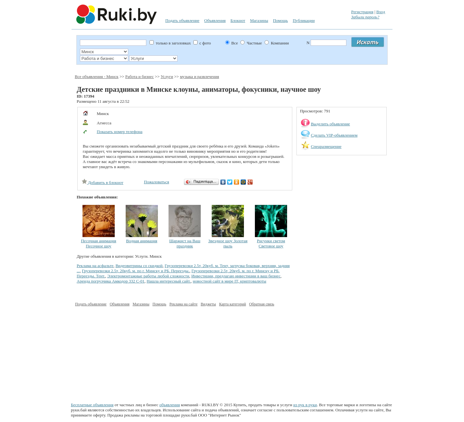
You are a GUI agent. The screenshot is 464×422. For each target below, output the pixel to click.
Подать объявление (182, 20)
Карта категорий (232, 304)
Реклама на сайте (183, 304)
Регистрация (362, 11)
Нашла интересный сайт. (169, 281)
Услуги (167, 76)
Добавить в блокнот (102, 182)
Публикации (303, 20)
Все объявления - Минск (97, 76)
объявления (170, 404)
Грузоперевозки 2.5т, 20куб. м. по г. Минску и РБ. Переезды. (135, 270)
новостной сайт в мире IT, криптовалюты (229, 281)
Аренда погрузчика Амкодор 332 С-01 (110, 281)
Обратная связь (261, 304)
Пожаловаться (156, 181)
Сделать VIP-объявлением (334, 135)
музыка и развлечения (199, 76)
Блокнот (237, 20)
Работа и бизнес (139, 76)
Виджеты (208, 304)
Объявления (215, 20)
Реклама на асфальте (95, 265)
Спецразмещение (326, 146)
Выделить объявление (330, 123)
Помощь (280, 20)
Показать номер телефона (119, 131)
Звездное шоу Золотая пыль (227, 243)
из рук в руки (305, 404)
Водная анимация (141, 240)
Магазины (259, 20)
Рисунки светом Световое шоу (271, 243)
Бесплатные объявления (92, 404)
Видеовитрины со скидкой (138, 265)
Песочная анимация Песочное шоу (98, 243)
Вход (380, 11)
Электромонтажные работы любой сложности (148, 275)
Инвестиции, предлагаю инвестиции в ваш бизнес (236, 275)
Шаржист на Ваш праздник (184, 243)
